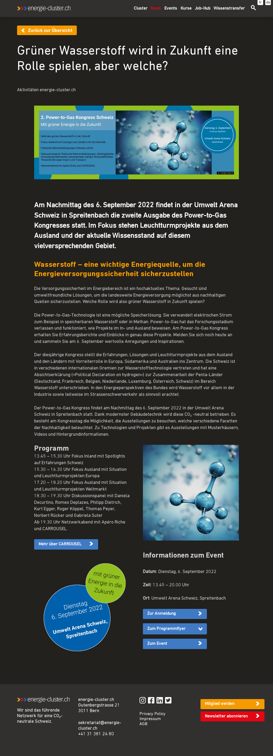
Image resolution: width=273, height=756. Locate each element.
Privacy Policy (152, 714)
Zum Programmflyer (166, 629)
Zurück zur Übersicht (50, 30)
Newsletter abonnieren (226, 716)
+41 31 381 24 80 (96, 734)
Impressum (150, 719)
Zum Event (157, 644)
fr (260, 3)
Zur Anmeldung (161, 614)
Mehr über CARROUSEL (60, 544)
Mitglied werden (219, 704)
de (268, 3)
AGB (143, 724)
